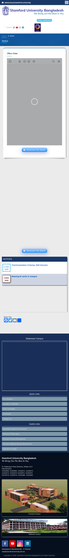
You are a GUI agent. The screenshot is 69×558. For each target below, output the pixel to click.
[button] (34, 150)
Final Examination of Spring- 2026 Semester (30, 268)
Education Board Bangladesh (14, 439)
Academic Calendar (10, 404)
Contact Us (7, 419)
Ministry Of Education (11, 434)
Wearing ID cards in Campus (24, 279)
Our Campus (8, 399)
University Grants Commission (15, 429)
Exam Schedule (9, 409)
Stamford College (9, 449)
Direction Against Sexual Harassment (17, 444)
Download (7, 414)
